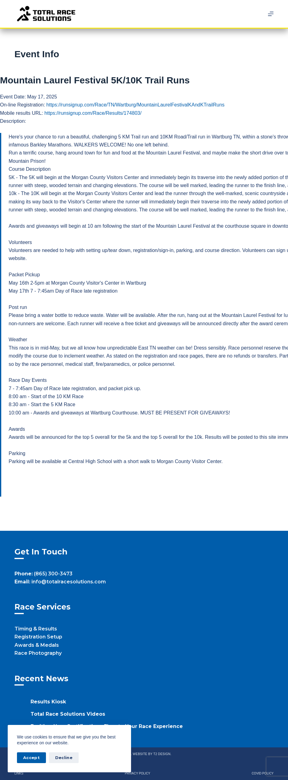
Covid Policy (263, 773)
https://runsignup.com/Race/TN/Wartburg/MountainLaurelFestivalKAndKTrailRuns (135, 104)
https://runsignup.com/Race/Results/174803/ (93, 113)
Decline (63, 757)
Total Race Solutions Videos (68, 714)
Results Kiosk (48, 702)
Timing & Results (35, 629)
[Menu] (271, 14)
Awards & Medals (36, 645)
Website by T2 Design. (152, 754)
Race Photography (38, 653)
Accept (31, 757)
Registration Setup (38, 637)
